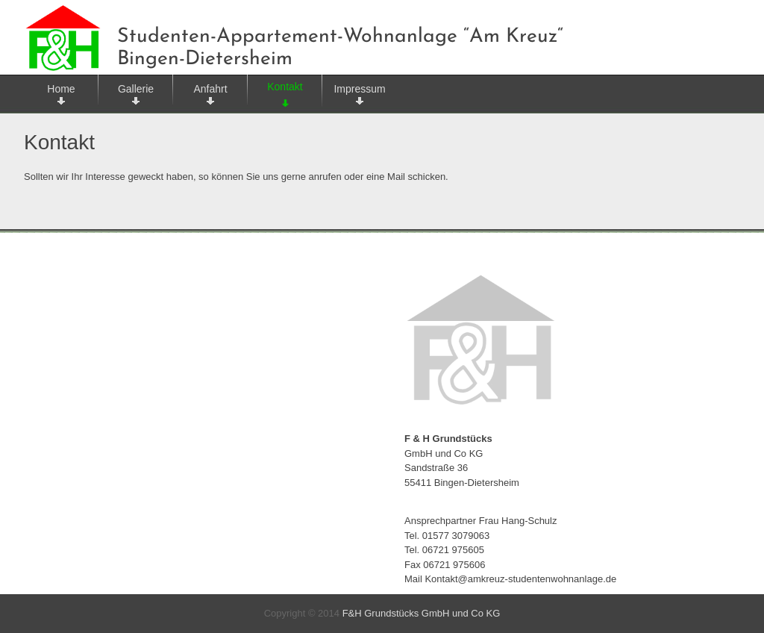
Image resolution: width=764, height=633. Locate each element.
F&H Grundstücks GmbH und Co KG (421, 613)
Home (61, 89)
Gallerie (136, 89)
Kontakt (284, 87)
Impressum (359, 89)
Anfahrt (210, 89)
